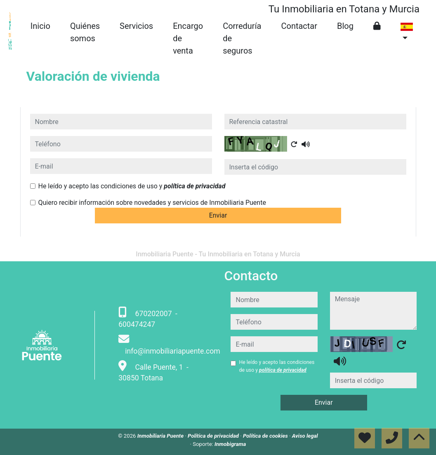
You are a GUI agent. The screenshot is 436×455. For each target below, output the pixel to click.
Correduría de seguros (242, 38)
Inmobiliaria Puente (161, 436)
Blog (345, 26)
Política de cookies (266, 436)
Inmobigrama (230, 444)
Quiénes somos (85, 32)
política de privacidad (194, 186)
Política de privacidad (214, 436)
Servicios (136, 26)
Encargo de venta (188, 38)
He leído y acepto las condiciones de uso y (132, 186)
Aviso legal (305, 436)
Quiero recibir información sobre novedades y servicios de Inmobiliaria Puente (152, 202)
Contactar (299, 26)
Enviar (218, 215)
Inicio (40, 26)
